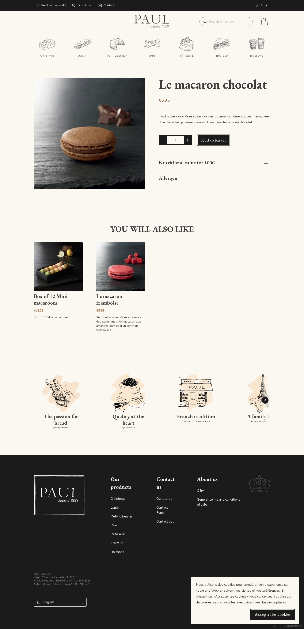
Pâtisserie (118, 534)
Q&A (200, 490)
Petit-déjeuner (121, 516)
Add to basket (213, 140)
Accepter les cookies (272, 614)
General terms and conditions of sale (218, 502)
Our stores (164, 498)
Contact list (165, 521)
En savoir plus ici (274, 602)
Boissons (117, 552)
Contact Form (162, 510)
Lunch (115, 507)
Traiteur (116, 543)
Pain (114, 525)
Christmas (118, 498)
